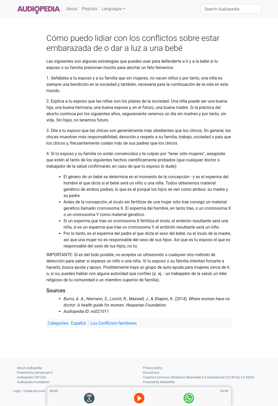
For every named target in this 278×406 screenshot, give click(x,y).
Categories (58, 323)
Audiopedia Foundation (33, 382)
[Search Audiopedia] (231, 9)
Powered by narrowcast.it (35, 373)
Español (78, 323)
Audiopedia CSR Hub (31, 377)
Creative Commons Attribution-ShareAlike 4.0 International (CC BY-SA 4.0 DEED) (199, 377)
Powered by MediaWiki (159, 382)
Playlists (89, 8)
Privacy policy (152, 368)
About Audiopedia (29, 368)
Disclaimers (151, 373)
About (72, 8)
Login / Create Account (29, 391)
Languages (112, 8)
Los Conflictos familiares (113, 323)
